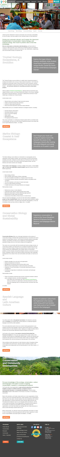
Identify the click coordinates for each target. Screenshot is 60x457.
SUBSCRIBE (20, 441)
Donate (50, 1)
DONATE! (6, 441)
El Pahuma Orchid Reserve (16, 90)
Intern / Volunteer (7, 435)
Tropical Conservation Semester (22, 427)
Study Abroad (11, 1)
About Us (45, 1)
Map (49, 427)
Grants (39, 1)
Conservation (19, 1)
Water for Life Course (22, 432)
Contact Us (19, 438)
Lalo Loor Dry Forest (21, 434)
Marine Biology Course (22, 430)
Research (34, 1)
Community (27, 1)
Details (6, 126)
